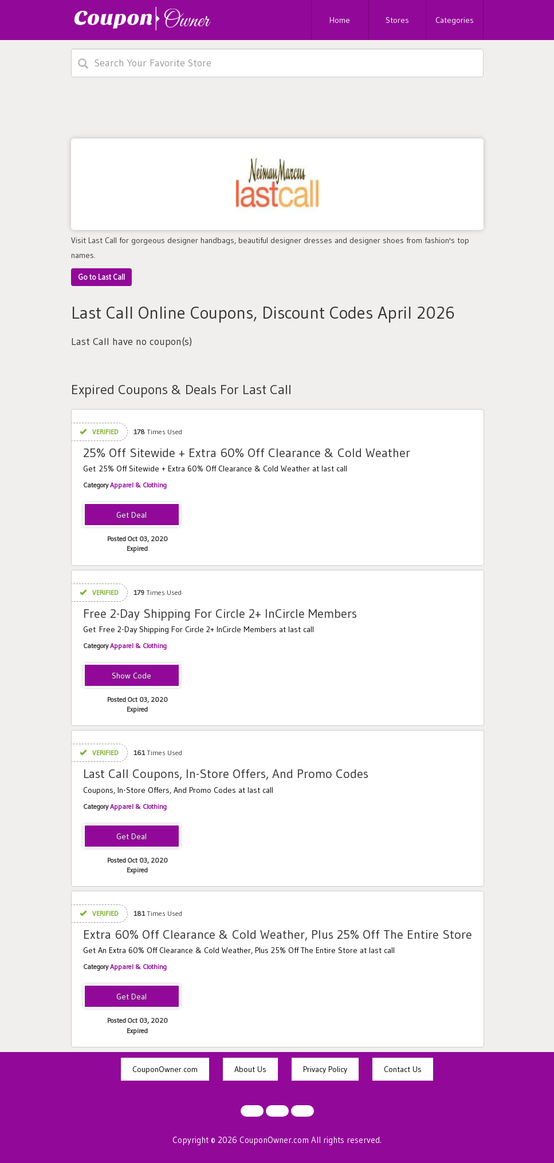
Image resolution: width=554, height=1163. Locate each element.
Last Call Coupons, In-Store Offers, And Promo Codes (225, 773)
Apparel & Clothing (138, 485)
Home (339, 20)
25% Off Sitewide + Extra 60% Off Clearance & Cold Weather (246, 453)
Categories (454, 20)
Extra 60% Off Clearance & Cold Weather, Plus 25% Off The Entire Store (277, 934)
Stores (397, 20)
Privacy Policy (325, 1069)
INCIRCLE (131, 676)
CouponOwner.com (165, 1069)
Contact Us (403, 1069)
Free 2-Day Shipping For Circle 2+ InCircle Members (220, 613)
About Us (250, 1069)
